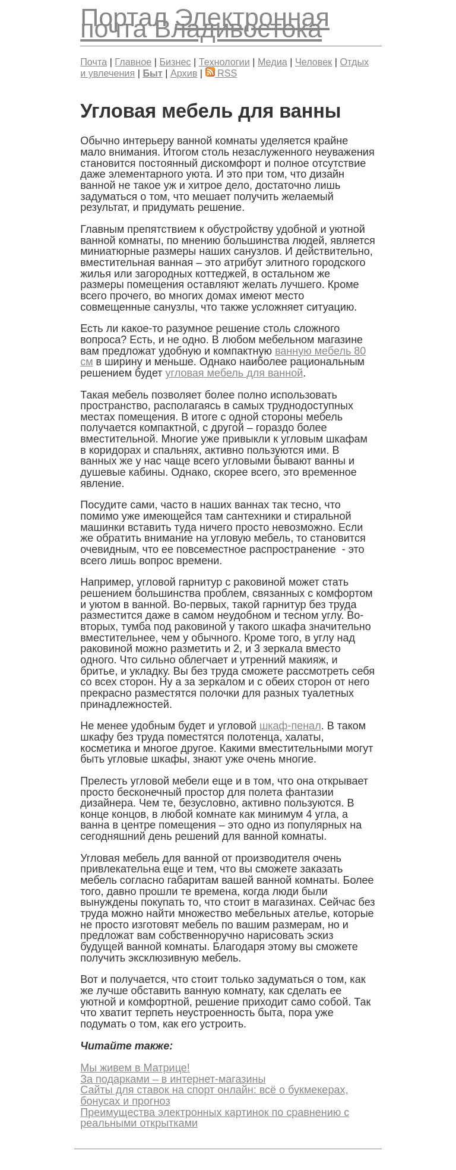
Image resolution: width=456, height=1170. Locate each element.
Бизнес (175, 61)
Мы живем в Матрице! (135, 1068)
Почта (93, 61)
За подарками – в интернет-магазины (172, 1079)
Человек (313, 61)
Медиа (272, 61)
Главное (133, 61)
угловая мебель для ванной (234, 373)
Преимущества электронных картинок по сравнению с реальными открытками (214, 1118)
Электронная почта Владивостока (205, 23)
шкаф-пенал (290, 726)
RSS (221, 73)
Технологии (224, 61)
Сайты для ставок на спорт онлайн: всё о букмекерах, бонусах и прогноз (214, 1095)
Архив (183, 73)
